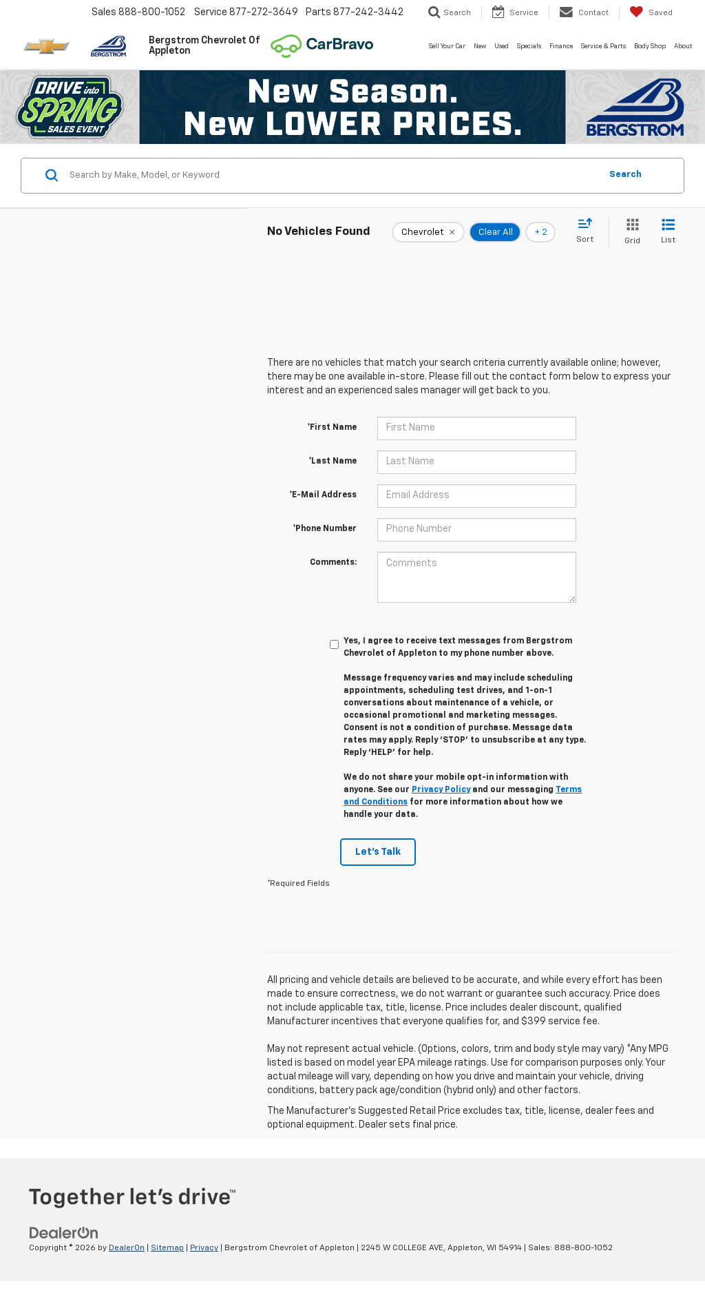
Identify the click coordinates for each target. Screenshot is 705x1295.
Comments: (333, 563)
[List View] (668, 232)
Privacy (204, 1248)
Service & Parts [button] (603, 46)
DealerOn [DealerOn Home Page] (127, 1248)
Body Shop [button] (650, 46)
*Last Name (332, 461)
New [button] (480, 46)
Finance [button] (561, 46)
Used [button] (501, 46)
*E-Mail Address (323, 495)
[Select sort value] (589, 231)
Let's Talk (378, 852)
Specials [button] (529, 46)
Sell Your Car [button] (447, 46)
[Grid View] (630, 232)
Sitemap (167, 1248)
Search (625, 174)
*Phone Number (325, 529)
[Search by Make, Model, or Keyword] (333, 175)
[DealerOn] (64, 1233)
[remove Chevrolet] (428, 232)
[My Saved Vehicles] (651, 12)
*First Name (332, 428)
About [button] (683, 46)
